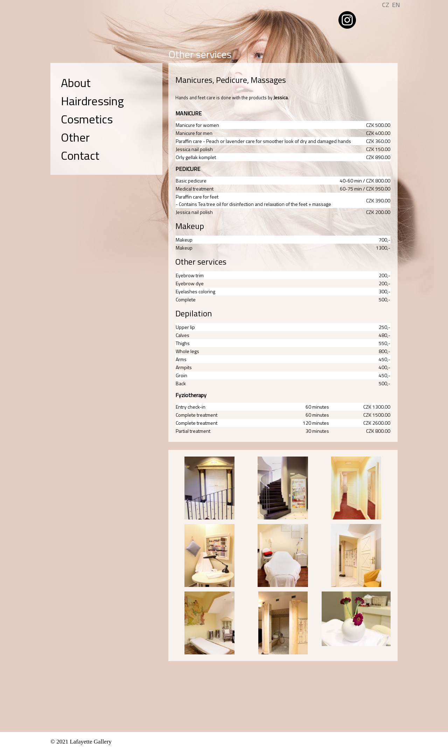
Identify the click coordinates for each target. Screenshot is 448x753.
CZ (385, 4)
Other (75, 137)
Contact (80, 155)
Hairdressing (92, 101)
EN (396, 4)
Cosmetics (87, 119)
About (76, 82)
